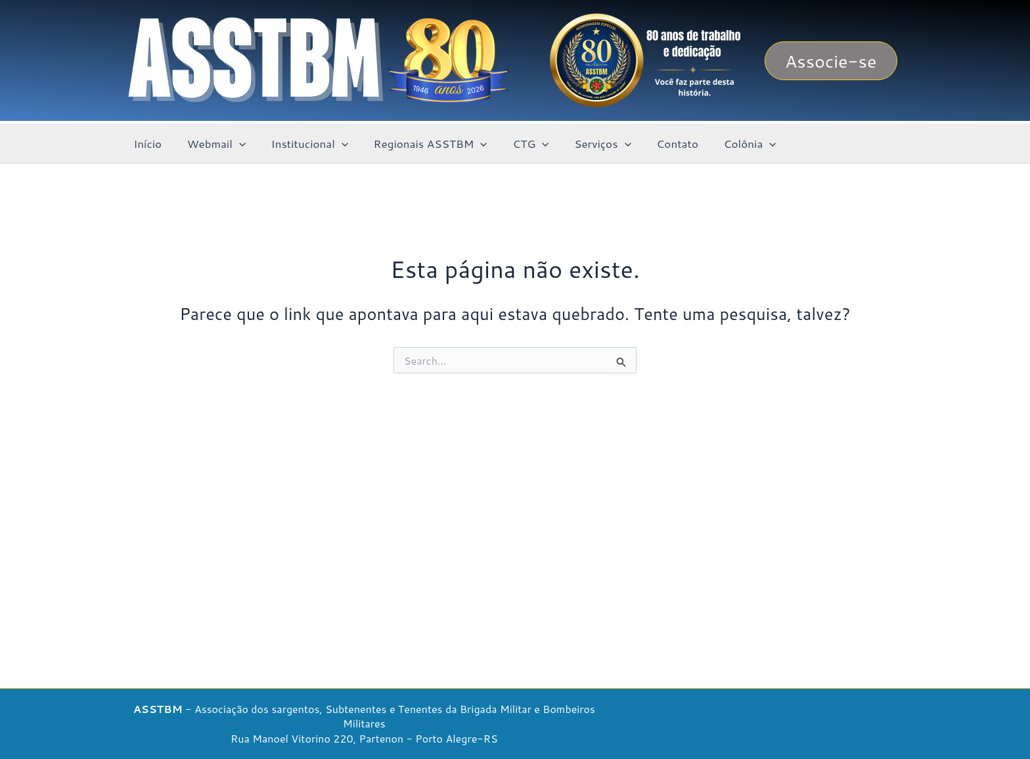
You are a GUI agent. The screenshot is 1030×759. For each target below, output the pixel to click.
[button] (831, 60)
